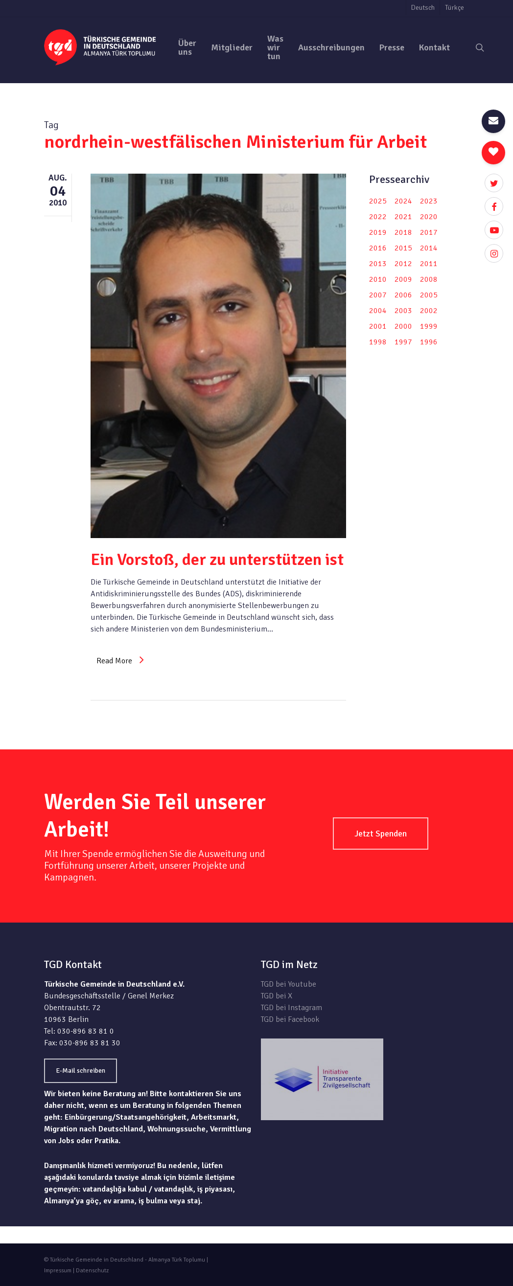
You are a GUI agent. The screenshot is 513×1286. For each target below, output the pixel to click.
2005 (429, 295)
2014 (429, 248)
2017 (429, 232)
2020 (429, 217)
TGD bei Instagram (291, 1008)
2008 (429, 279)
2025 (378, 201)
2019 (378, 232)
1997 (403, 342)
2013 (378, 264)
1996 (429, 342)
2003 (403, 311)
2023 (429, 201)
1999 (429, 326)
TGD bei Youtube (288, 984)
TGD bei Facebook (290, 1019)
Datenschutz (92, 1270)
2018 (403, 232)
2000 (403, 326)
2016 (378, 248)
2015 (403, 248)
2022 (378, 217)
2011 (429, 264)
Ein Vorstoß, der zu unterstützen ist (217, 559)
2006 (403, 295)
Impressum (57, 1270)
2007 (378, 295)
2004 (378, 311)
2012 (403, 264)
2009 (403, 279)
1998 (378, 342)
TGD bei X (276, 996)
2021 (403, 217)
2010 (378, 279)
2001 (378, 326)
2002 (429, 311)
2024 (403, 201)
